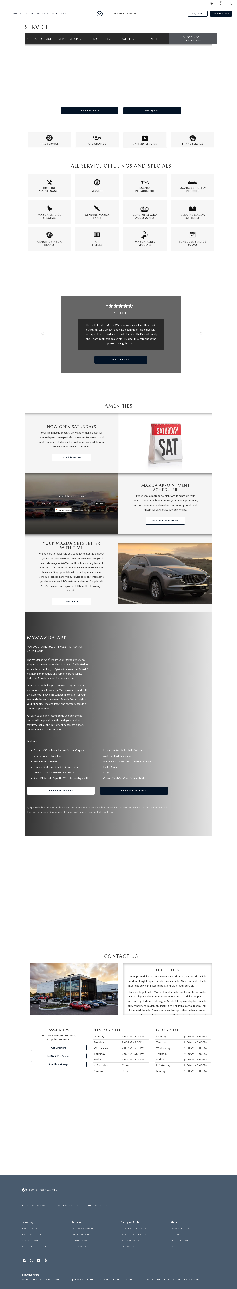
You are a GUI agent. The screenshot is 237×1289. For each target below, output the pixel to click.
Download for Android (133, 790)
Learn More (71, 601)
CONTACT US (177, 1234)
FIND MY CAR (128, 1247)
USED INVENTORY (31, 1234)
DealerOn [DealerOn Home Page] (54, 1280)
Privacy (78, 1280)
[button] (41, 334)
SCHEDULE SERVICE (82, 1241)
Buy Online (197, 13)
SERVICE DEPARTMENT (83, 1228)
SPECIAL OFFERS (31, 1241)
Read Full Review (121, 359)
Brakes (110, 39)
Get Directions (58, 1048)
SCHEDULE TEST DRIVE (34, 1247)
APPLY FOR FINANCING (133, 1228)
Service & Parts (60, 13)
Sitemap (66, 1280)
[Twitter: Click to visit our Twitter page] (31, 1261)
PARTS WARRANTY (81, 1234)
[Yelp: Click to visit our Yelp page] (46, 1261)
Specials (40, 13)
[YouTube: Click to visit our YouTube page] (38, 1261)
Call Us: (58, 1056)
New (15, 13)
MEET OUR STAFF (179, 1241)
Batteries (128, 39)
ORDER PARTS (79, 1247)
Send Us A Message (59, 1064)
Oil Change (150, 39)
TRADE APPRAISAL (130, 1241)
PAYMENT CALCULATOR (133, 1234)
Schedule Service (220, 13)
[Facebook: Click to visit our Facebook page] (24, 1261)
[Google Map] (118, 1131)
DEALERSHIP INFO (180, 1228)
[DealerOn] (30, 1275)
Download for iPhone (61, 790)
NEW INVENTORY (31, 1228)
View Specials (152, 110)
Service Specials (70, 39)
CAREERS (175, 1247)
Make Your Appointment (165, 520)
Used (26, 13)
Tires (95, 39)
